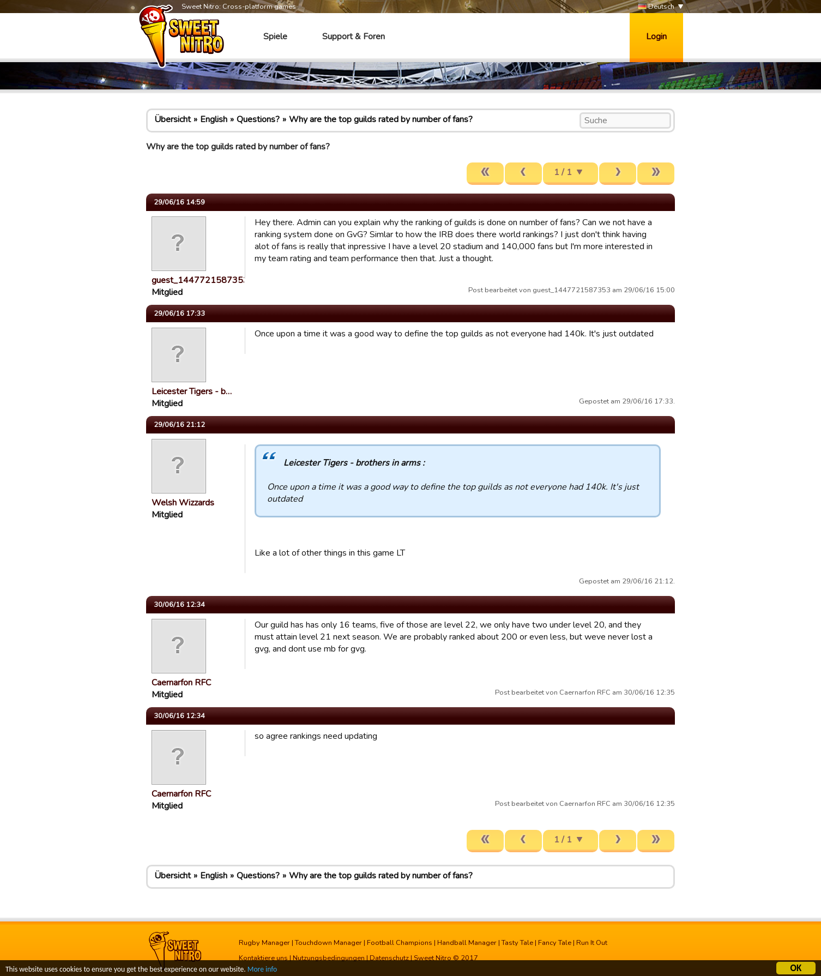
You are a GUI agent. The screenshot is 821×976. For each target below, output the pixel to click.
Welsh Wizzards (183, 503)
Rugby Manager (264, 943)
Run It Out (591, 943)
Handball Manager (467, 943)
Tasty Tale (517, 943)
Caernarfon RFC (181, 683)
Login (656, 37)
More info (262, 970)
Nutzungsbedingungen (329, 958)
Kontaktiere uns (263, 958)
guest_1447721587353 (200, 280)
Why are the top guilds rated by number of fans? (381, 119)
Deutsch (656, 7)
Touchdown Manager (328, 943)
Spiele (275, 37)
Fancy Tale (554, 943)
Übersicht (172, 119)
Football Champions (399, 943)
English (213, 119)
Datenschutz (389, 958)
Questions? (258, 119)
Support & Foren (353, 37)
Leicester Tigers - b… (192, 391)
